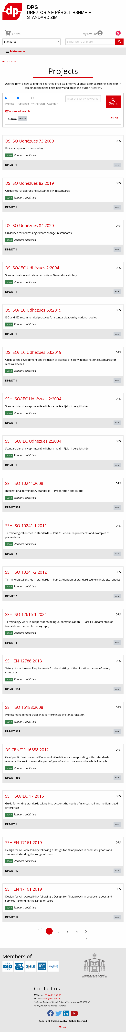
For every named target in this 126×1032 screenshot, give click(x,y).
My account (93, 34)
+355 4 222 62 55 (52, 995)
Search (114, 101)
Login (64, 1026)
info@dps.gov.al (51, 998)
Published (23, 101)
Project (9, 101)
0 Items (13, 34)
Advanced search (17, 111)
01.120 (23, 118)
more (117, 165)
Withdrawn (38, 101)
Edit (114, 118)
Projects (11, 61)
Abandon (52, 101)
